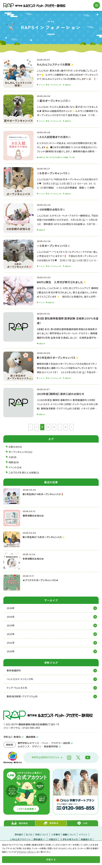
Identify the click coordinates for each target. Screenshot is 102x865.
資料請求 (37, 839)
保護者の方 (86, 839)
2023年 (11, 634)
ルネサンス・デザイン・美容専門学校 (38, 746)
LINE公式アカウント (20, 839)
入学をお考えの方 (69, 839)
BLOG (29, 834)
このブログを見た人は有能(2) (24, 472)
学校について (41, 834)
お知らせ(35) (15, 446)
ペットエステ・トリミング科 (20, 679)
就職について (69, 834)
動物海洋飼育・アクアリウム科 (22, 696)
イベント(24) (15, 467)
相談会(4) (14, 462)
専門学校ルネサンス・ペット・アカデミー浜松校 (44, 743)
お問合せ (53, 839)
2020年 (11, 651)
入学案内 (55, 834)
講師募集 (31, 736)
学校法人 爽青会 (12, 736)
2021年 (11, 642)
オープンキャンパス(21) (20, 452)
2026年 (11, 608)
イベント (83, 834)
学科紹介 (18, 834)
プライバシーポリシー (26, 851)
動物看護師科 (14, 670)
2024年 (11, 625)
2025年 (11, 616)
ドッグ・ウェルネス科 (17, 687)
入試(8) (12, 457)
